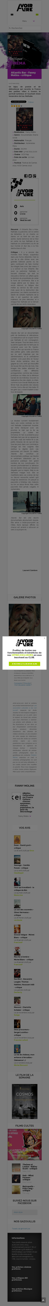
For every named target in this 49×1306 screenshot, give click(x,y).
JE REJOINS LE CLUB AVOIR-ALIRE (24, 664)
